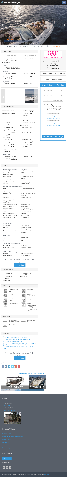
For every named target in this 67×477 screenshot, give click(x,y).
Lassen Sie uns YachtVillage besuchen (12, 436)
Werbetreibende (6, 434)
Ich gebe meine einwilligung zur (53, 116)
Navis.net (46, 474)
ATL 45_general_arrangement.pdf (15, 337)
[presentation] (53, 130)
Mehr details (6, 459)
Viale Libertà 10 (8, 405)
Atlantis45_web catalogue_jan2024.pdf (16, 339)
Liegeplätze (5, 442)
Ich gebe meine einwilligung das (53, 123)
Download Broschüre (53, 79)
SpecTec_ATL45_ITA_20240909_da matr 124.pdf (19, 344)
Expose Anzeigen (7, 439)
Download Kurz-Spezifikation (53, 73)
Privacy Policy (6, 448)
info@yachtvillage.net (10, 410)
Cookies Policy (6, 445)
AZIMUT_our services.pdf (12, 342)
